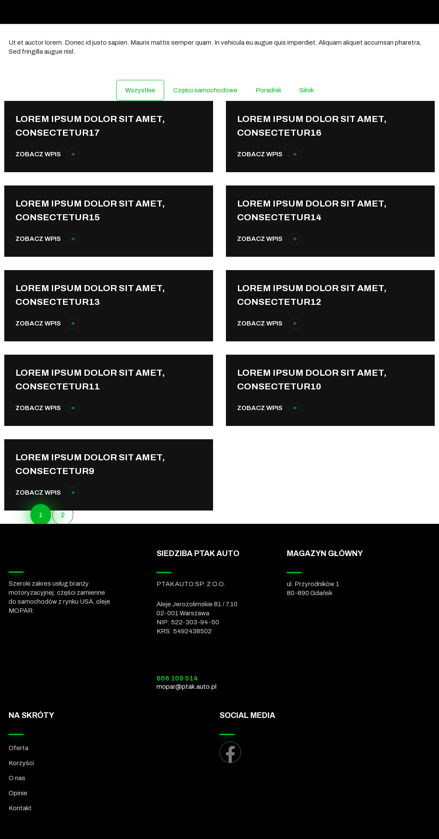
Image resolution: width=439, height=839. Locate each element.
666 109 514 (177, 678)
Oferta (18, 748)
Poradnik (268, 90)
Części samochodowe (205, 90)
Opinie (18, 793)
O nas (17, 778)
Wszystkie (140, 90)
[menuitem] (114, 821)
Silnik (306, 90)
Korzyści (21, 763)
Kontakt (20, 808)
